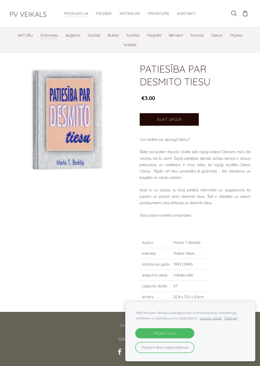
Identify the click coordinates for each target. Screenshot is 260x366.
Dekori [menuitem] (217, 35)
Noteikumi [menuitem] (130, 13)
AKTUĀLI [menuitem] (25, 35)
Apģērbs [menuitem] (72, 35)
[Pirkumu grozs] (245, 13)
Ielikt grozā (169, 119)
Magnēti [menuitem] (154, 35)
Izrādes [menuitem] (130, 44)
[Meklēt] (234, 13)
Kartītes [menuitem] (133, 35)
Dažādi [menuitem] (94, 35)
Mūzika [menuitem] (236, 35)
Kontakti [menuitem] (186, 13)
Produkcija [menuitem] (76, 13)
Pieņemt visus (164, 333)
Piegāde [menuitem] (104, 13)
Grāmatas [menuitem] (49, 35)
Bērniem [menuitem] (176, 35)
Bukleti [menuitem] (113, 35)
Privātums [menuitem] (158, 13)
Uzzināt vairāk (211, 318)
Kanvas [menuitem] (197, 35)
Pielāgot (230, 318)
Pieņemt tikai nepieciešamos (164, 347)
